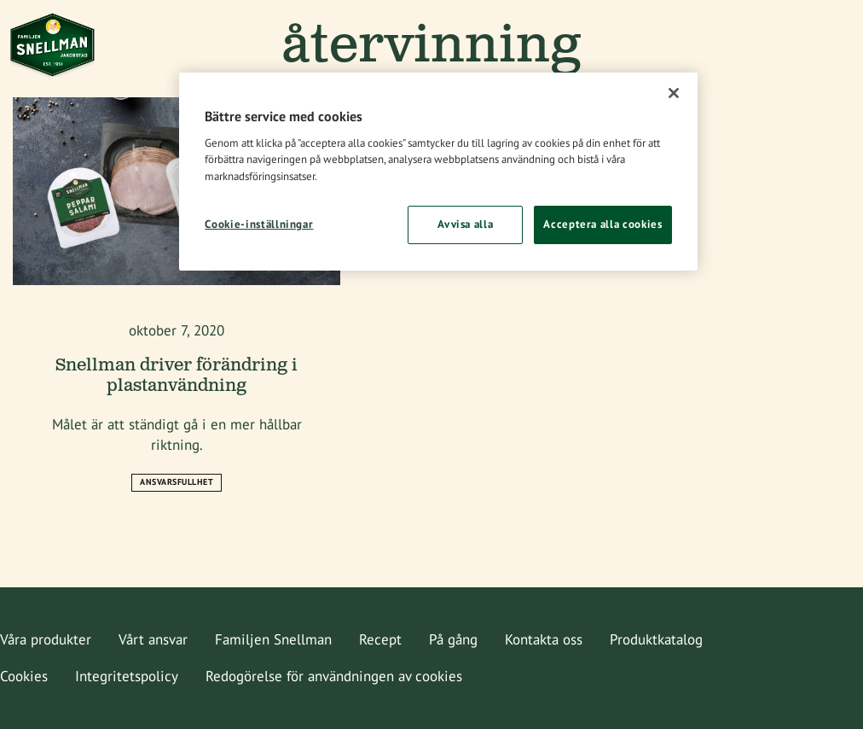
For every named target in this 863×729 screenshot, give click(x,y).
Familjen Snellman (273, 639)
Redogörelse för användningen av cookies (334, 676)
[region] (438, 171)
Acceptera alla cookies (602, 224)
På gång (453, 639)
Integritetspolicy (126, 676)
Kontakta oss (543, 639)
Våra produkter (45, 639)
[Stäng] (673, 93)
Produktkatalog (656, 639)
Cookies (24, 676)
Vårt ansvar (153, 639)
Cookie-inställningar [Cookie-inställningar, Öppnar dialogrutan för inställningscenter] (259, 224)
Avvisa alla (465, 224)
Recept (380, 639)
